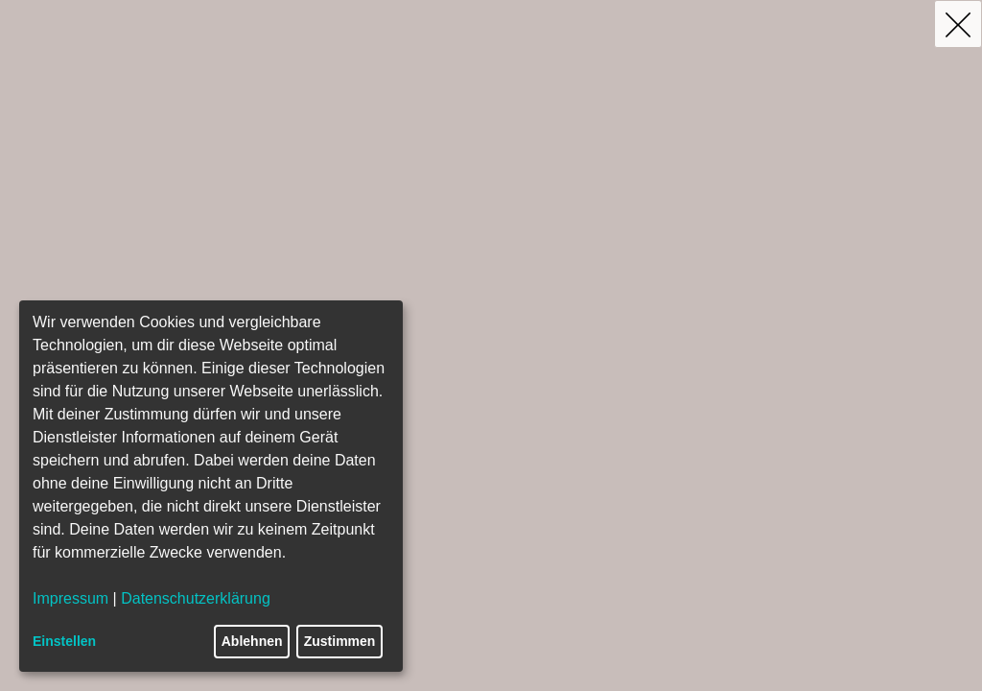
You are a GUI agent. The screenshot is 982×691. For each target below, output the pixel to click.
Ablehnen (252, 641)
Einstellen (64, 641)
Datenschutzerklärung (195, 598)
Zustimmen (340, 641)
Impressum (70, 598)
